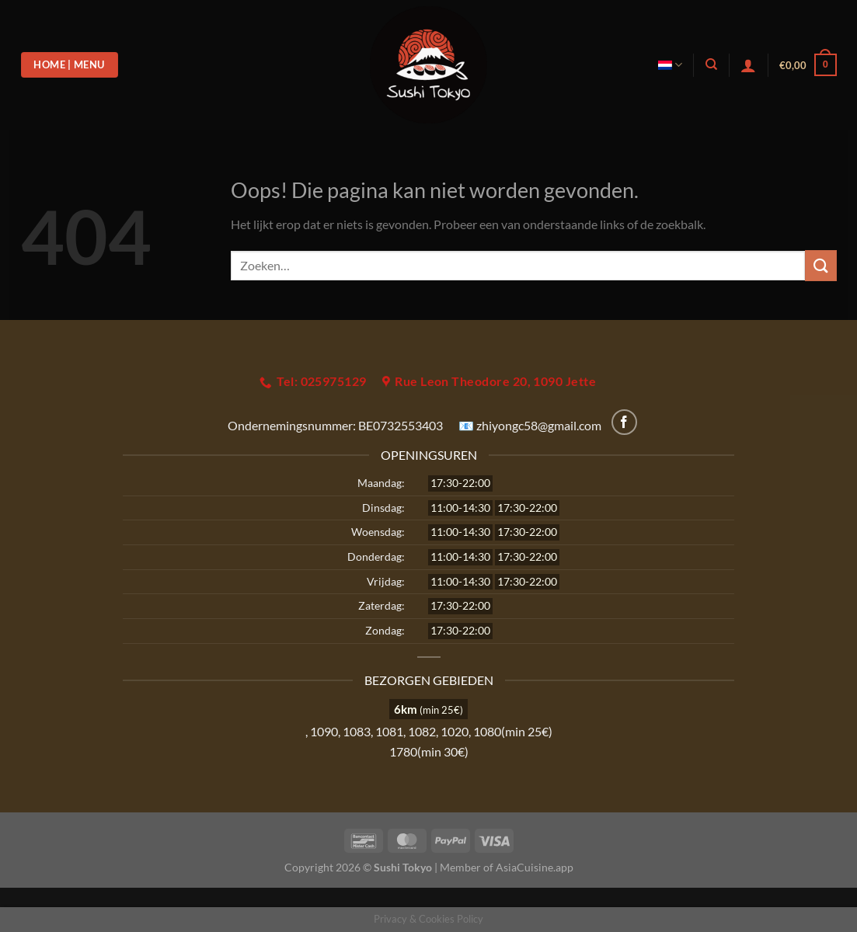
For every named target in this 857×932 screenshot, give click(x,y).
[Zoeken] (711, 64)
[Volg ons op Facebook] (624, 422)
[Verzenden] (820, 265)
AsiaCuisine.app (534, 867)
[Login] (748, 65)
